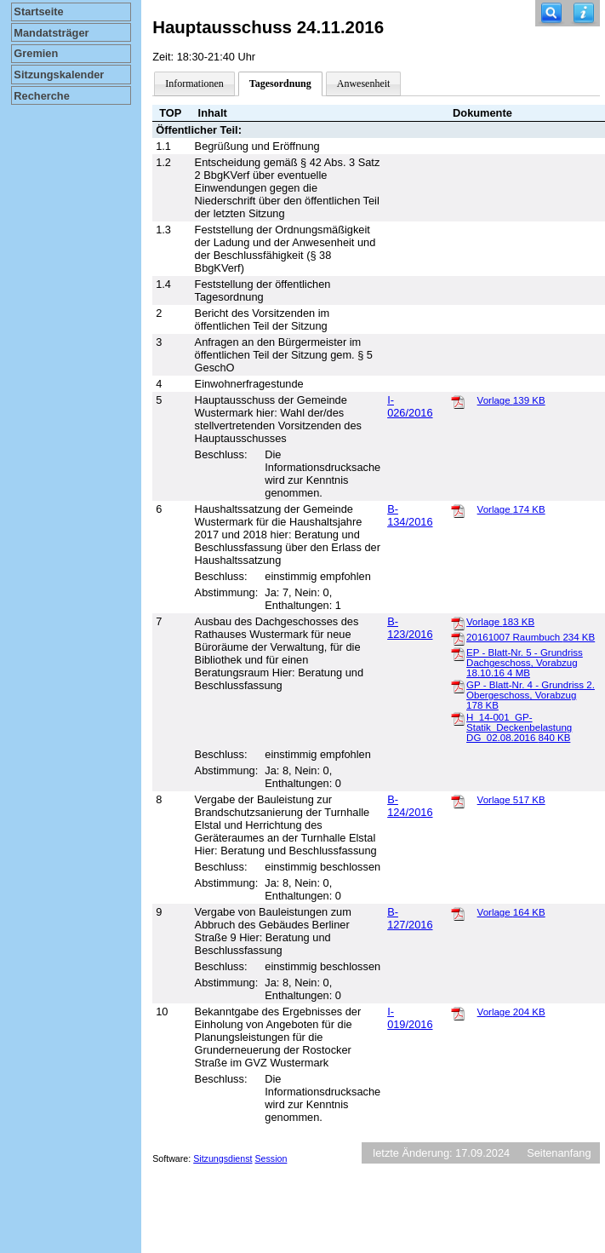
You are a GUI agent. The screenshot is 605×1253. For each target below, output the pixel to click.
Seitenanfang (559, 1153)
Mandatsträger (51, 32)
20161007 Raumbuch (530, 637)
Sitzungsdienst (222, 1158)
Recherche (41, 95)
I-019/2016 (409, 1018)
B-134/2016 (409, 515)
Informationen (194, 83)
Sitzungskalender (59, 74)
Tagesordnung (280, 83)
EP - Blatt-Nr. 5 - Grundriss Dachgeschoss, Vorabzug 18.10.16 (524, 662)
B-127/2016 (409, 918)
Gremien (36, 53)
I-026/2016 (409, 406)
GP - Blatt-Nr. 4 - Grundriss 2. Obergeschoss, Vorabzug (530, 695)
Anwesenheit (364, 83)
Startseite (38, 11)
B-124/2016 (409, 806)
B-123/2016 (409, 628)
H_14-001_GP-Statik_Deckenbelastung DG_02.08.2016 (519, 727)
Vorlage (511, 400)
